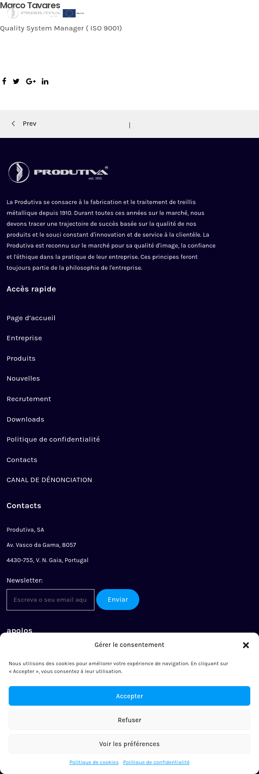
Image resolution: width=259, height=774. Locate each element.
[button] (246, 645)
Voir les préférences (129, 744)
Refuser (129, 720)
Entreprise (24, 337)
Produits (21, 358)
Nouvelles (23, 378)
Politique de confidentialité (156, 762)
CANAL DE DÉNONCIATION (49, 479)
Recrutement (29, 398)
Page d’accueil (31, 317)
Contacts (22, 459)
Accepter (129, 696)
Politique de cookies (93, 762)
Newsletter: (25, 580)
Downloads (25, 419)
